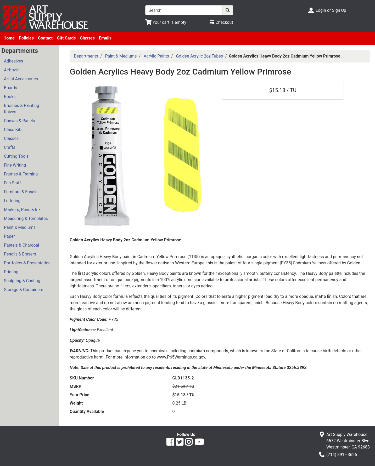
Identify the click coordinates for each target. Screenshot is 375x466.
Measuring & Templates (26, 218)
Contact (45, 38)
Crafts (9, 147)
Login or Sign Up (331, 10)
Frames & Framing (21, 174)
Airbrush (12, 69)
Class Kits (13, 129)
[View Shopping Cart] (165, 22)
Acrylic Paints (156, 56)
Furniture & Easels (20, 191)
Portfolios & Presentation (27, 262)
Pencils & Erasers (20, 254)
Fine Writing (15, 165)
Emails (105, 38)
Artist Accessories (21, 78)
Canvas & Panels (19, 120)
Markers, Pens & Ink (22, 209)
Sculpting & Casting (22, 280)
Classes (87, 38)
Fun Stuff (12, 182)
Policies (26, 38)
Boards (10, 87)
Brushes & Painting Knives (21, 108)
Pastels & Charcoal (21, 245)
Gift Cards (66, 38)
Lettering (12, 200)
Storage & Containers (23, 289)
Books (10, 96)
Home (9, 38)
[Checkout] (221, 22)
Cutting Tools (16, 156)
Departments (86, 56)
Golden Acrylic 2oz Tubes (199, 56)
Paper (9, 236)
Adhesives (13, 61)
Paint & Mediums (20, 227)
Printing (11, 271)
